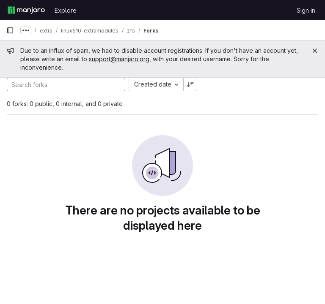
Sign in (306, 10)
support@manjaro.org (119, 58)
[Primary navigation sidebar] (10, 30)
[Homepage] (26, 10)
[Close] (315, 51)
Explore (66, 10)
